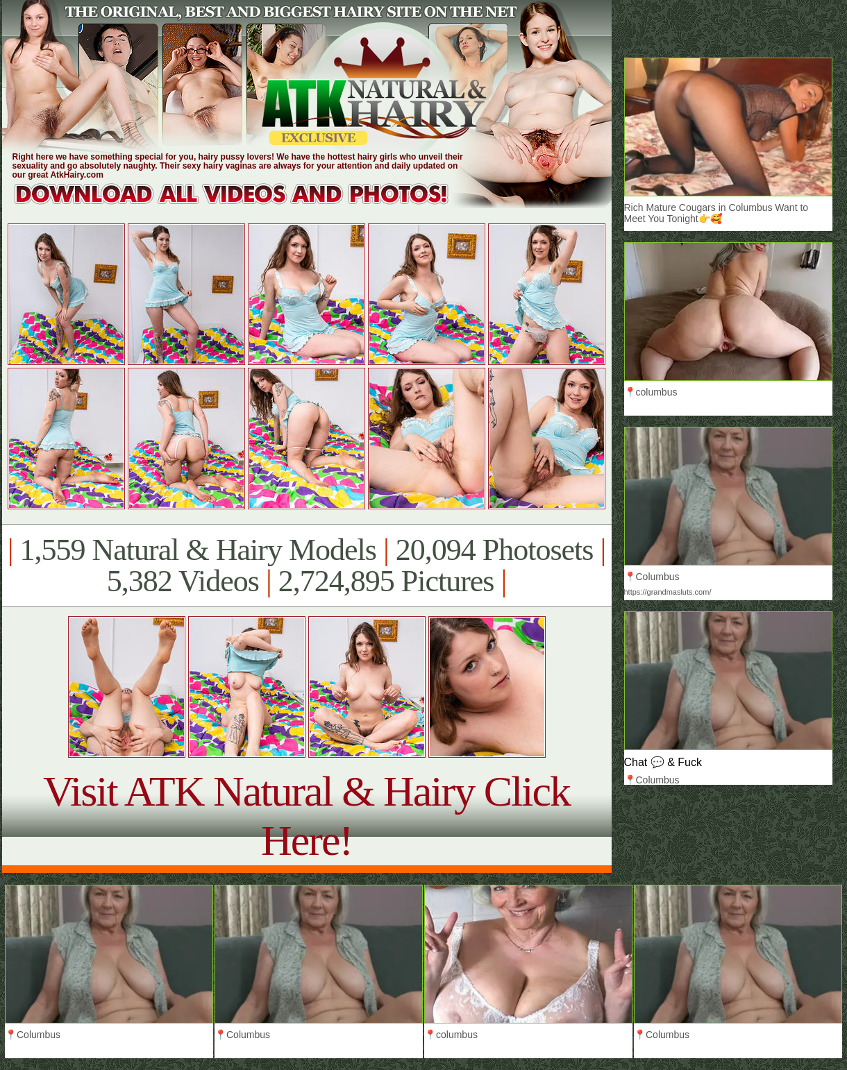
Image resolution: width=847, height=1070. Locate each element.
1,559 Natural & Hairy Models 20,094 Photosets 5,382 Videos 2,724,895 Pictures (306, 565)
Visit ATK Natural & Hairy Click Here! (306, 815)
